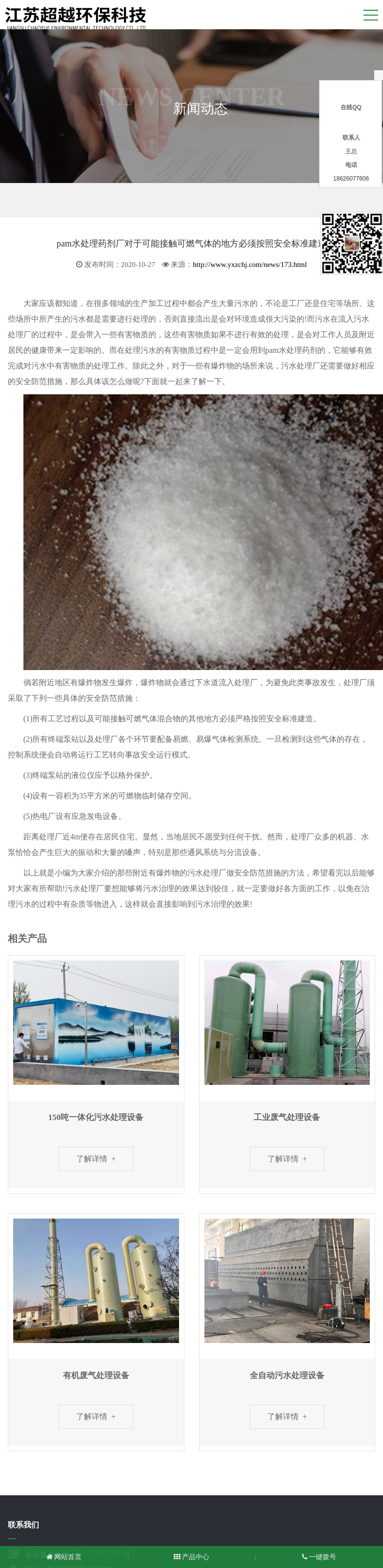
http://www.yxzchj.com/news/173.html (250, 264)
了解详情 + (96, 1159)
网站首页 (64, 1557)
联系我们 (23, 1525)
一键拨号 (319, 1557)
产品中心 (192, 1557)
